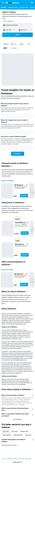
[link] (17, 154)
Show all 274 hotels (7, 181)
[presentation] (11, 166)
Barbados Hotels (10, 458)
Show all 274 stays (7, 269)
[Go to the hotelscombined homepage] (12, 2)
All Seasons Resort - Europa (9, 445)
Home (3, 458)
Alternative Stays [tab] (24, 431)
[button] (3, 3)
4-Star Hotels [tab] (14, 431)
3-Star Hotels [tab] (6, 431)
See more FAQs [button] (17, 419)
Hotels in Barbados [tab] (7, 435)
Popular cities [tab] (28, 435)
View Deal (24, 195)
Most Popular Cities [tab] (18, 435)
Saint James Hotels (23, 458)
